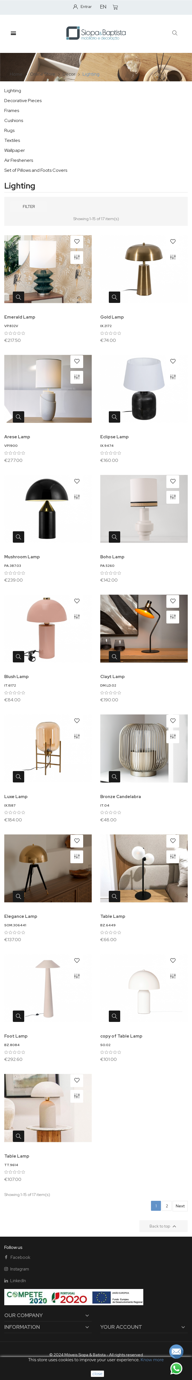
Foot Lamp (16, 1036)
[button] (175, 33)
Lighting (12, 91)
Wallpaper (14, 150)
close (97, 1373)
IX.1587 (10, 805)
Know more (152, 1359)
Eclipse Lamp (114, 437)
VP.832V (11, 326)
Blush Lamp (16, 676)
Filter (29, 206)
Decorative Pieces (23, 101)
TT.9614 (11, 1165)
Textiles (12, 140)
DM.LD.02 (108, 685)
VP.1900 (11, 445)
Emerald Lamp (19, 317)
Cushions (13, 120)
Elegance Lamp (20, 916)
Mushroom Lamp (22, 557)
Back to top (164, 1226)
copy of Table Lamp (121, 1036)
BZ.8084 (12, 1045)
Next (180, 1205)
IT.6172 (10, 685)
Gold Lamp (112, 317)
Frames (11, 110)
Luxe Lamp (16, 797)
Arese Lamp (17, 437)
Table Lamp (112, 916)
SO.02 (105, 1045)
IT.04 (104, 805)
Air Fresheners (18, 160)
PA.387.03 (12, 565)
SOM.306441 (15, 925)
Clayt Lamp (112, 676)
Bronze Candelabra (120, 797)
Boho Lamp (112, 557)
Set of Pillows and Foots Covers (35, 170)
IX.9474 (107, 445)
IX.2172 (106, 326)
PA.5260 (107, 565)
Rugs (9, 130)
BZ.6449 (108, 925)
